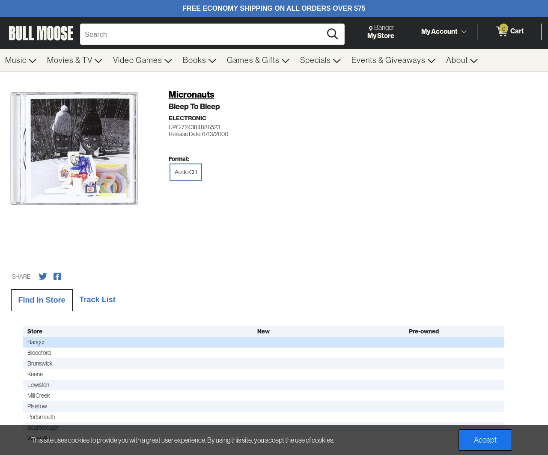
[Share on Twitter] (43, 276)
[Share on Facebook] (57, 276)
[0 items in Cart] (509, 31)
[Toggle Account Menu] (464, 32)
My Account (439, 31)
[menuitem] (21, 60)
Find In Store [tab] (42, 300)
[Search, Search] (202, 34)
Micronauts (191, 94)
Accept (485, 440)
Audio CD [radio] (186, 172)
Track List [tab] (98, 299)
